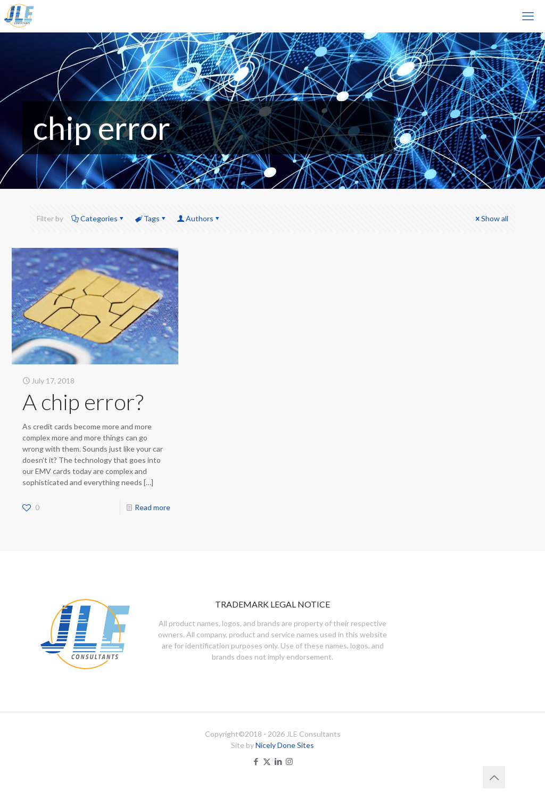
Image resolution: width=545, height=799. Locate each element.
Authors (199, 218)
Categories (98, 218)
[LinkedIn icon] (278, 761)
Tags (151, 218)
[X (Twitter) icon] (267, 761)
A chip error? (83, 401)
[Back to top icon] (494, 777)
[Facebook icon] (256, 761)
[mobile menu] (528, 16)
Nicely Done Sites (284, 745)
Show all (491, 218)
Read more (152, 507)
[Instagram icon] (289, 761)
